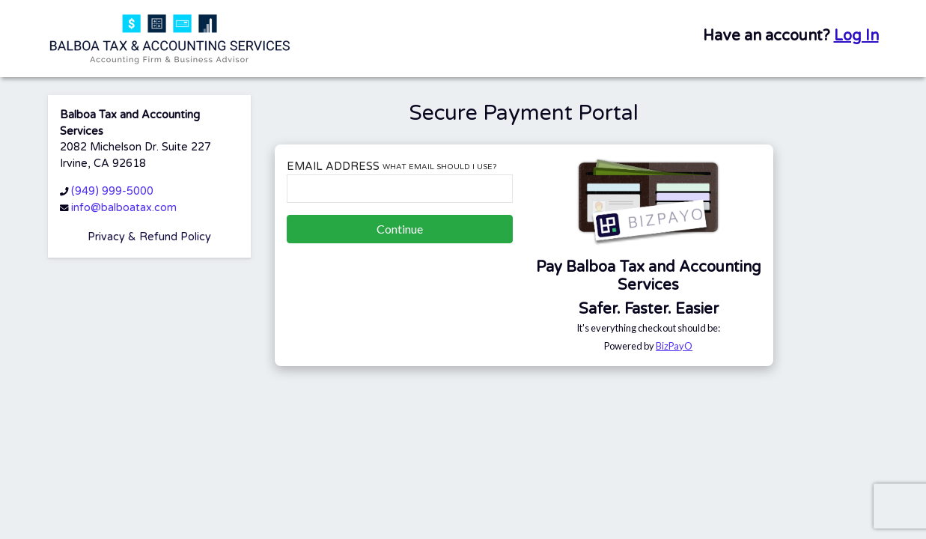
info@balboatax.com (124, 207)
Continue (400, 229)
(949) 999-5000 (112, 191)
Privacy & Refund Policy (149, 237)
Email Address (391, 166)
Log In (856, 36)
